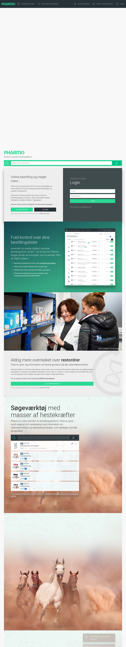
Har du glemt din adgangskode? (81, 207)
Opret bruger (22, 210)
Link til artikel (108, 349)
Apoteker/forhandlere (47, 4)
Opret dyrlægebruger (102, 4)
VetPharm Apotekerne (47, 378)
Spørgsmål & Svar (26, 4)
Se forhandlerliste (52, 384)
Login (120, 4)
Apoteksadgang (82, 4)
